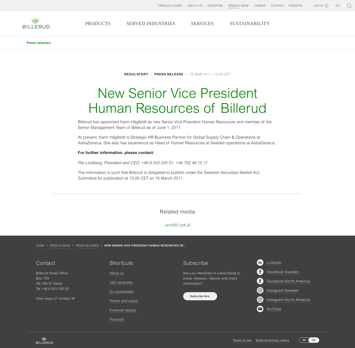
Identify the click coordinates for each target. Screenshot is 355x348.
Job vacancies (121, 282)
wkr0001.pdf (175, 225)
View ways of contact (53, 298)
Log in (318, 5)
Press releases (87, 245)
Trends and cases (124, 301)
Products (97, 23)
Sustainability (250, 23)
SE (304, 340)
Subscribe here (200, 296)
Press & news (60, 245)
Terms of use (242, 340)
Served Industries (151, 23)
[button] (195, 5)
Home (40, 245)
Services (202, 23)
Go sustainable (122, 292)
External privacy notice (272, 340)
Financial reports (123, 310)
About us (117, 273)
